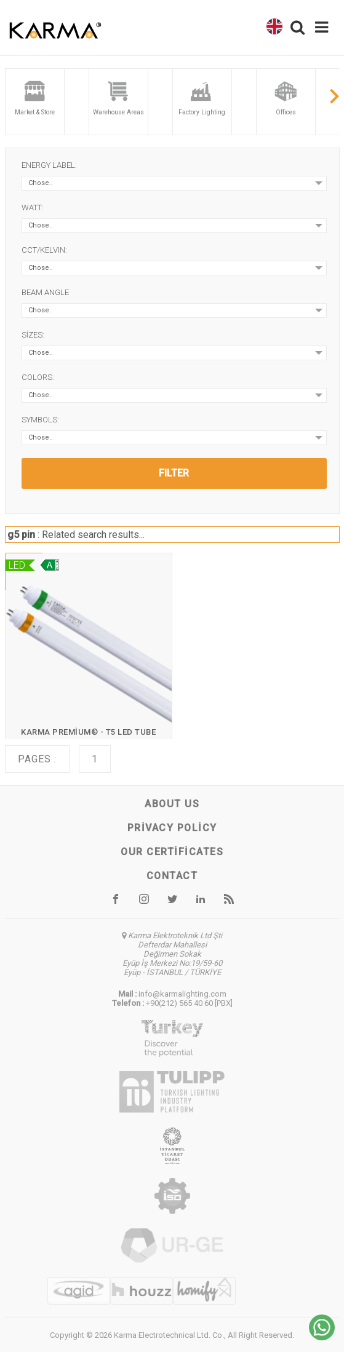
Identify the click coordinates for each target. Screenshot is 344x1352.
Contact (172, 876)
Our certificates (172, 852)
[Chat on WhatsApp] (322, 1337)
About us (172, 804)
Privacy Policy (172, 828)
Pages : (37, 759)
